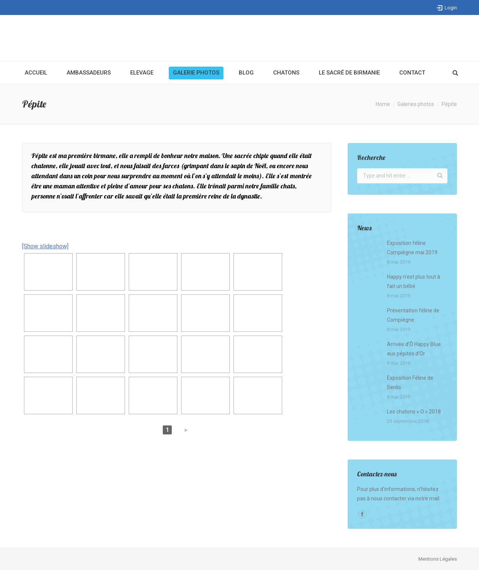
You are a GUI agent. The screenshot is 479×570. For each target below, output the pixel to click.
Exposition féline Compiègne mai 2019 (412, 247)
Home (383, 104)
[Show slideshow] (45, 246)
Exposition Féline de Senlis (410, 382)
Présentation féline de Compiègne (413, 315)
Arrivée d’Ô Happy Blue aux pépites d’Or (414, 349)
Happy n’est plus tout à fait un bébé (413, 281)
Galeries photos (415, 104)
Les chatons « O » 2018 (414, 412)
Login (451, 7)
